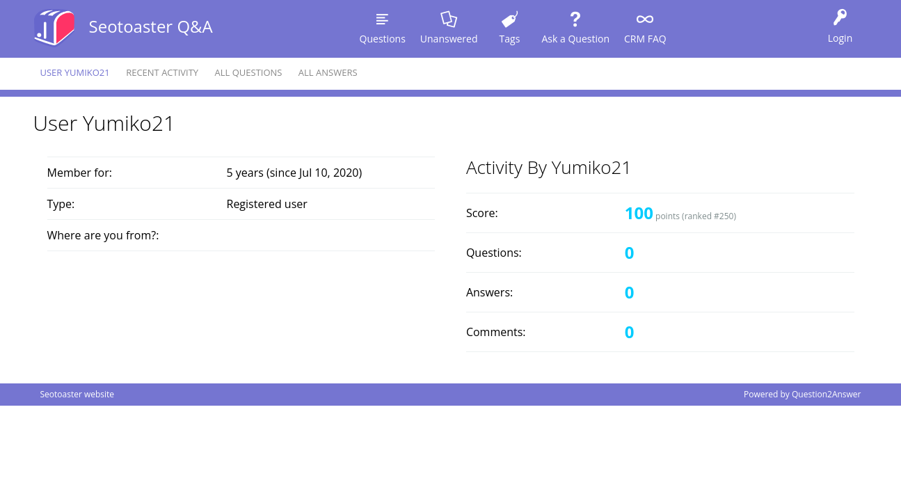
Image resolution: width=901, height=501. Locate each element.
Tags (510, 38)
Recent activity (162, 72)
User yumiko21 (75, 72)
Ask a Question (575, 38)
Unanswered (449, 38)
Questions (383, 38)
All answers (328, 72)
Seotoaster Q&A (151, 26)
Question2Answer (826, 394)
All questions (248, 72)
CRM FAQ (645, 38)
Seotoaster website (77, 394)
